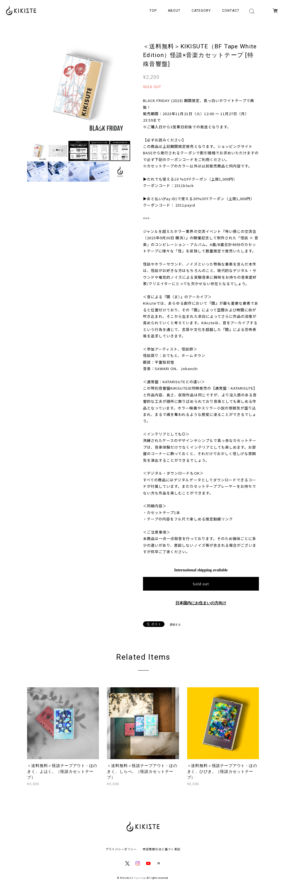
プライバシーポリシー (121, 849)
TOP (153, 11)
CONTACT (230, 11)
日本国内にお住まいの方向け (200, 603)
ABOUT (174, 11)
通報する (175, 624)
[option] (78, 86)
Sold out (201, 583)
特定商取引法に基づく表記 (161, 849)
